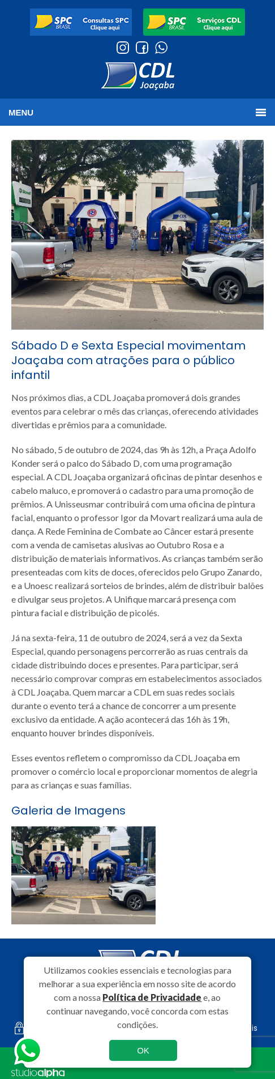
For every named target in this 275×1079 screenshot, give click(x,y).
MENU (20, 112)
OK (143, 1050)
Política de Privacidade (151, 997)
